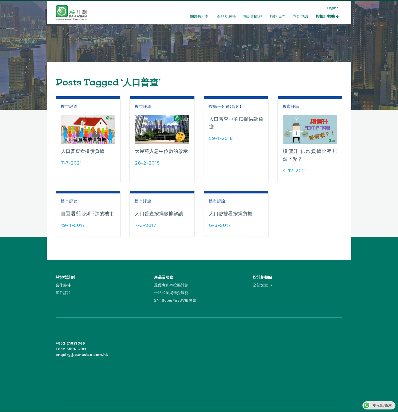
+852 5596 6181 (71, 349)
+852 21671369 (70, 343)
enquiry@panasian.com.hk (82, 354)
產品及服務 (226, 16)
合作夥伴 (63, 285)
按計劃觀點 (252, 16)
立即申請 (300, 16)
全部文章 (260, 285)
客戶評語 (63, 293)
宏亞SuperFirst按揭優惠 (175, 300)
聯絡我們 (277, 16)
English (333, 8)
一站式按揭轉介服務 (171, 293)
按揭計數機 (325, 16)
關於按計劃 (199, 16)
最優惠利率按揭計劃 (171, 285)
